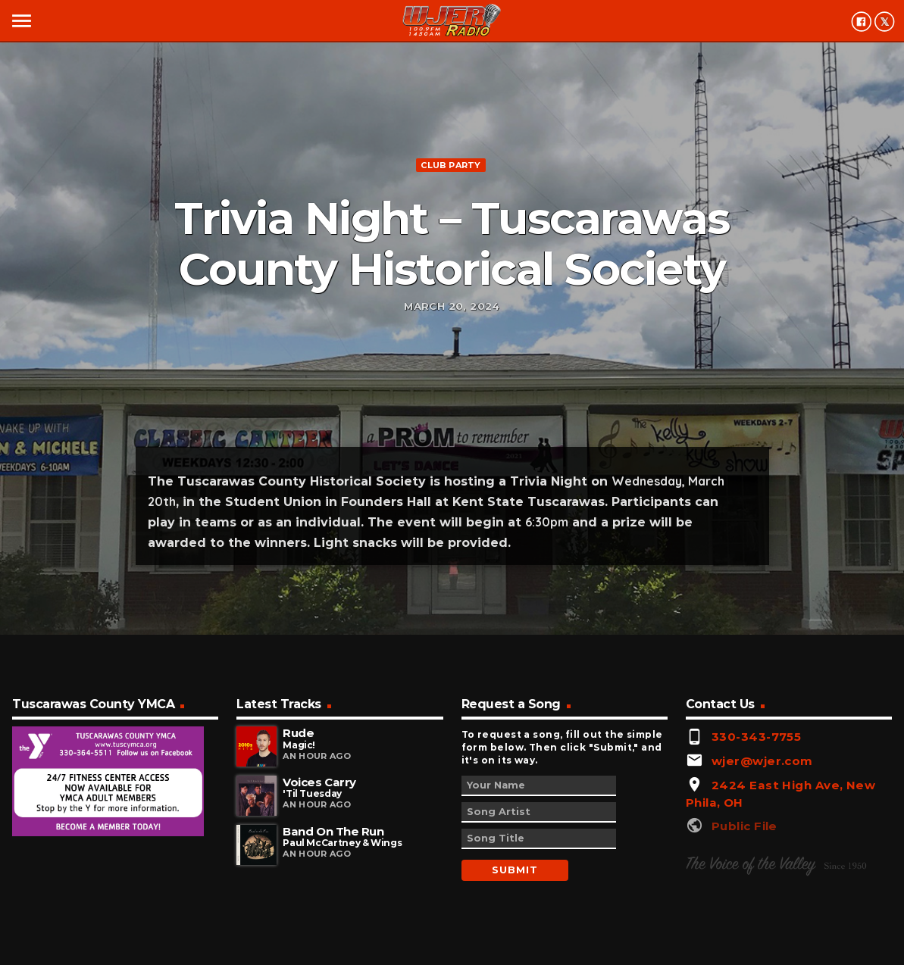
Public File (744, 826)
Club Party (450, 165)
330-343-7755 (756, 736)
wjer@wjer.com (762, 761)
